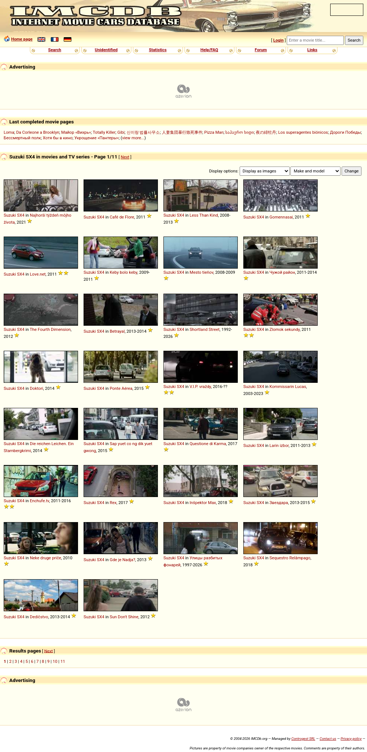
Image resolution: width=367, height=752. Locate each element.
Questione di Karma (208, 443)
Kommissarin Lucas (287, 386)
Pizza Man (213, 132)
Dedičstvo (39, 616)
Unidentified (106, 49)
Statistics (157, 49)
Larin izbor (279, 445)
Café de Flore (122, 217)
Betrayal (117, 331)
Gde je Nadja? (122, 559)
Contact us (328, 739)
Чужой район (282, 272)
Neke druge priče (45, 557)
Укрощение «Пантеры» (96, 137)
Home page (21, 39)
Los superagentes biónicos (303, 132)
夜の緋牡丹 (266, 132)
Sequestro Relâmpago (289, 557)
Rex (113, 502)
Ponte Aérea (121, 388)
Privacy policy (350, 739)
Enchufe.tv (39, 500)
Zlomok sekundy (284, 329)
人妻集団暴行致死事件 (182, 132)
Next (125, 157)
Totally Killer (104, 132)
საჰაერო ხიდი (239, 132)
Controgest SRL (303, 739)
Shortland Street (205, 329)
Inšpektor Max (203, 502)
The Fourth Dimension (50, 329)
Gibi (121, 132)
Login (278, 40)
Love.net (38, 274)
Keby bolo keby (123, 272)
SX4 (20, 215)
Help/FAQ (209, 49)
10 (55, 661)
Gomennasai (281, 217)
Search (54, 49)
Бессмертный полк (22, 137)
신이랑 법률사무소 (143, 132)
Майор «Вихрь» (76, 132)
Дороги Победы (345, 132)
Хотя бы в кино (58, 137)
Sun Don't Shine (124, 616)
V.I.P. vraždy (200, 386)
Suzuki (10, 215)
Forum (261, 49)
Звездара (278, 502)
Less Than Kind (204, 215)
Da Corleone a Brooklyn (37, 132)
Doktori (36, 388)
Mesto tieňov (202, 272)
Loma (9, 132)
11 (62, 661)
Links (312, 49)
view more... (133, 137)
